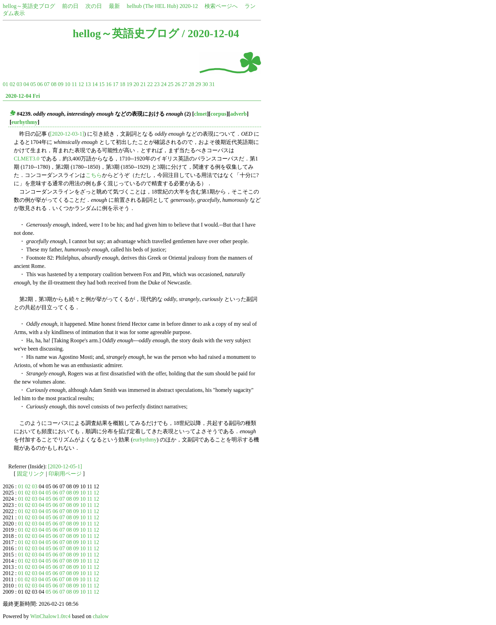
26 (177, 84)
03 (19, 84)
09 (60, 84)
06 (40, 84)
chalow (100, 616)
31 (212, 84)
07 (47, 84)
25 (170, 84)
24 (163, 84)
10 (67, 84)
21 (143, 84)
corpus (218, 114)
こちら (93, 175)
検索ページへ (221, 6)
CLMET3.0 (26, 159)
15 (101, 84)
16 (108, 84)
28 (191, 84)
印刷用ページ (65, 474)
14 (94, 84)
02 (12, 84)
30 (205, 84)
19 (129, 84)
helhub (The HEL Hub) (152, 6)
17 (115, 84)
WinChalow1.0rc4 (50, 616)
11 (74, 84)
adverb (238, 114)
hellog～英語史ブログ (29, 6)
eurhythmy (24, 122)
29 (198, 84)
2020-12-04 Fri (23, 96)
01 (5, 84)
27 (184, 84)
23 (156, 84)
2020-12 (188, 6)
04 (26, 84)
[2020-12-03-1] (67, 134)
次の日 (93, 6)
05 (33, 84)
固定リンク (30, 474)
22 (150, 84)
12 (81, 84)
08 (53, 84)
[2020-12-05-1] (65, 466)
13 (88, 84)
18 (122, 84)
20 (136, 84)
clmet (200, 114)
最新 (114, 6)
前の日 (70, 6)
